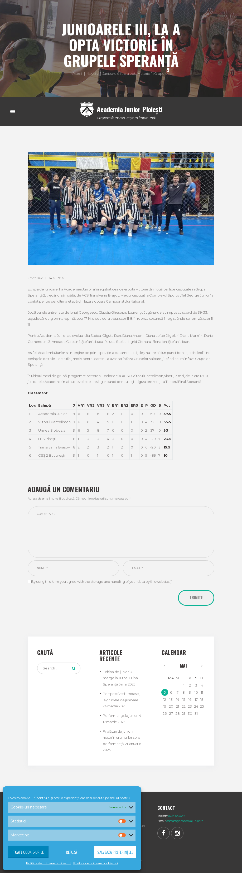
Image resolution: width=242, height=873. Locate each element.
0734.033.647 (176, 814)
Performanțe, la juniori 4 (122, 715)
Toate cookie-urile (28, 852)
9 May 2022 (35, 277)
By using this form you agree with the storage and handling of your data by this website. (101, 582)
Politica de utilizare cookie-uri (48, 863)
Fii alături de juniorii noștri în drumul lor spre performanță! (121, 736)
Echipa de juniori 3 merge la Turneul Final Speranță (120, 678)
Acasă (77, 73)
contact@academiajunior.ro (185, 820)
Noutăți (92, 73)
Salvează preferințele (115, 852)
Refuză (71, 852)
